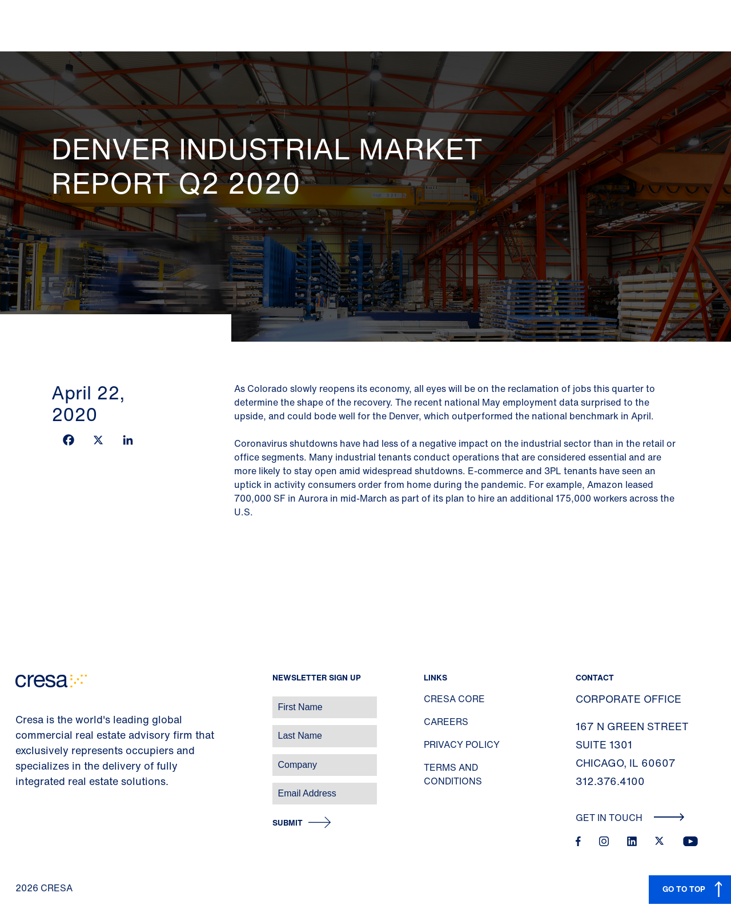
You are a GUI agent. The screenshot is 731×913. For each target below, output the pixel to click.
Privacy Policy (462, 744)
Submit (287, 823)
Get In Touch (630, 817)
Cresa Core (454, 699)
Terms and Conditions (453, 774)
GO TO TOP (683, 889)
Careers (446, 721)
